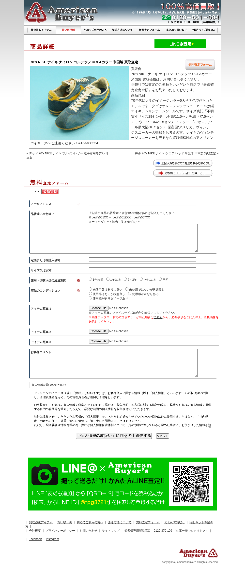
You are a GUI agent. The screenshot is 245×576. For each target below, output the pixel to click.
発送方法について (119, 522)
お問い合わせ (88, 530)
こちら (158, 317)
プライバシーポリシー (60, 530)
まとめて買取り (174, 522)
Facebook (35, 539)
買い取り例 (64, 522)
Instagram (52, 539)
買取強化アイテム (41, 522)
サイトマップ (111, 530)
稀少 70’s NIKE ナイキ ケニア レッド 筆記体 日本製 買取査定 (175, 153)
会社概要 (35, 530)
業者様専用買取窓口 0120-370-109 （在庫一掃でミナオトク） (166, 530)
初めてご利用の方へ (90, 522)
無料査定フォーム (148, 522)
